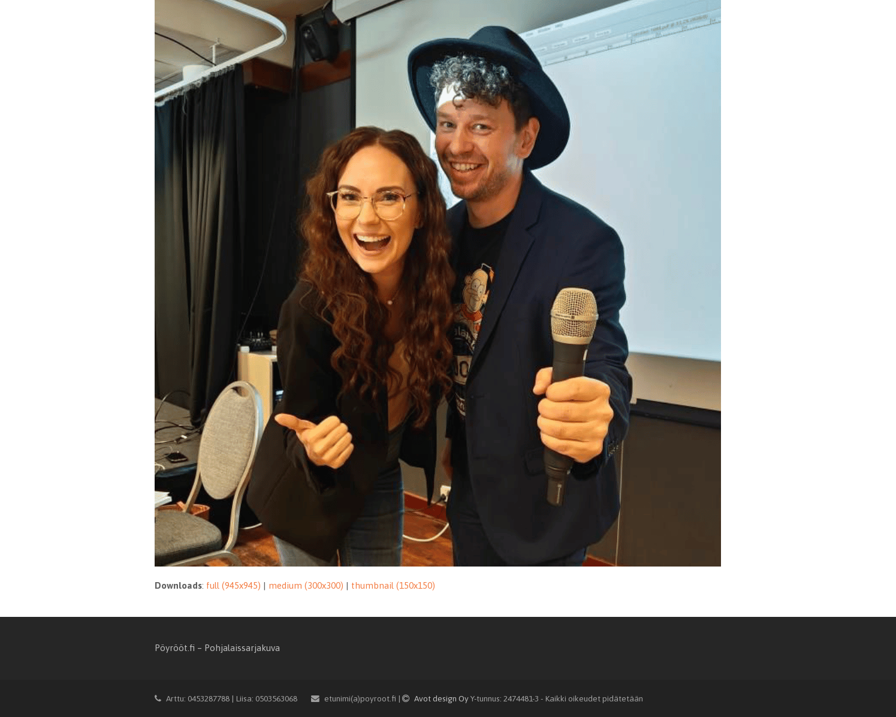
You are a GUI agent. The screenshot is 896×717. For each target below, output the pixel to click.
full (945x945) (233, 585)
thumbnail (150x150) (393, 585)
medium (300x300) (306, 585)
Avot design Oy (436, 698)
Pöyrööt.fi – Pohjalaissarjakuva (217, 648)
